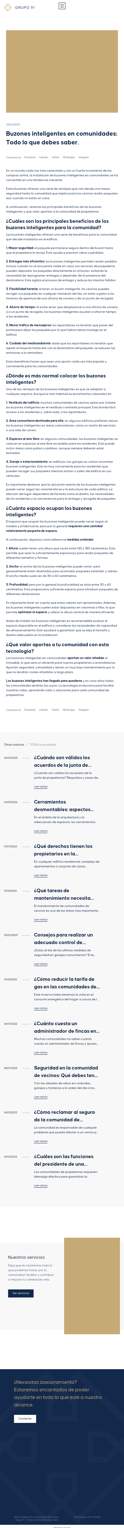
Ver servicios (20, 1291)
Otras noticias (14, 744)
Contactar (25, 1417)
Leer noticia (40, 786)
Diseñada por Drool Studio (87, 1514)
